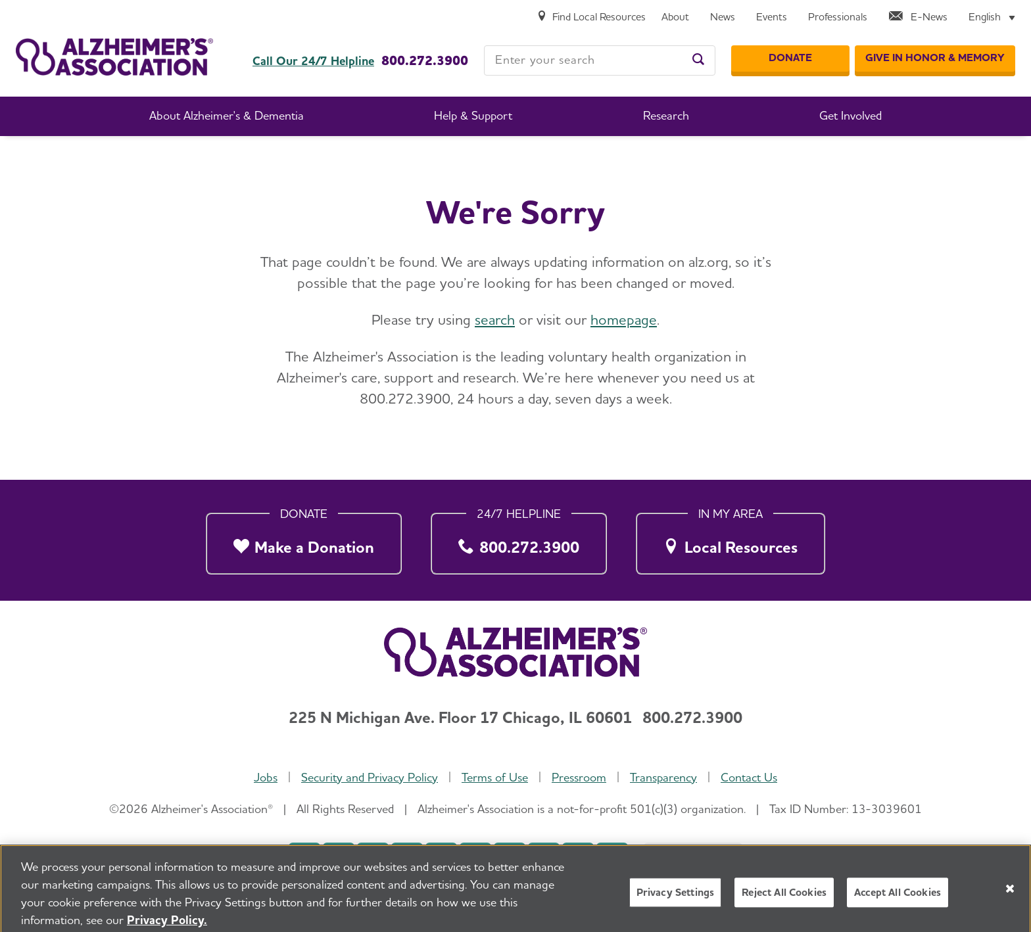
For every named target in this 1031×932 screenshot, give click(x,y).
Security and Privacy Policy (369, 777)
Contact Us (749, 777)
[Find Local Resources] (591, 17)
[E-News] (918, 17)
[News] (723, 17)
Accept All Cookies (897, 899)
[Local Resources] (731, 540)
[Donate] (790, 58)
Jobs (265, 777)
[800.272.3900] (518, 540)
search (495, 319)
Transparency (663, 777)
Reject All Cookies (784, 899)
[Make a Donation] (303, 540)
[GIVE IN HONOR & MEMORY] (935, 58)
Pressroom (579, 777)
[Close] (1009, 895)
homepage (623, 319)
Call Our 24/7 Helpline (313, 61)
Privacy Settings (675, 899)
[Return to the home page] (114, 57)
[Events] (772, 17)
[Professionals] (838, 17)
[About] (675, 17)
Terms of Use (495, 777)
